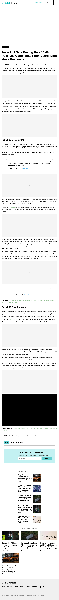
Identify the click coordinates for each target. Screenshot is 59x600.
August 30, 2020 (27, 294)
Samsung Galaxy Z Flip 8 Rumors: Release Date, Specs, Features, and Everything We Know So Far (24, 488)
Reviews (9, 586)
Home (3, 586)
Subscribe (38, 2)
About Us (4, 593)
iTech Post (12, 436)
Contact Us (10, 593)
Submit (47, 458)
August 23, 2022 (27, 168)
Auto (11, 47)
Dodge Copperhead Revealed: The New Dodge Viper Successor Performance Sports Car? (25, 478)
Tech (16, 586)
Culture (34, 586)
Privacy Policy (27, 593)
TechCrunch (13, 319)
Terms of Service (18, 593)
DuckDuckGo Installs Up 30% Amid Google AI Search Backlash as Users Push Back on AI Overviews (25, 519)
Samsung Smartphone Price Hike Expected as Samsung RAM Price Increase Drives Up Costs (24, 499)
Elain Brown (5, 47)
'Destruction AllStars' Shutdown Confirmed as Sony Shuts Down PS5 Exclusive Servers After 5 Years (25, 509)
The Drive (13, 207)
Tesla (12, 442)
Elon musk (19, 442)
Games (28, 586)
